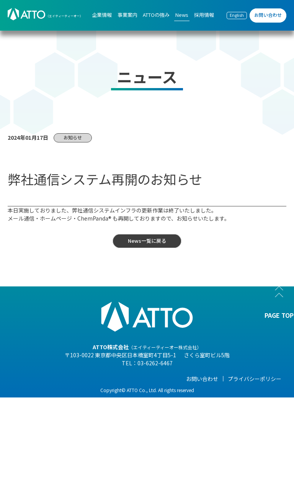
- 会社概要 (27, 401)
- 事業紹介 (27, 444)
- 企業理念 (27, 422)
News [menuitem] (181, 14)
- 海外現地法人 (33, 433)
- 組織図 (25, 411)
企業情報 (26, 379)
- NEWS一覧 (191, 390)
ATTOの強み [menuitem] (156, 14)
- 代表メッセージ (35, 390)
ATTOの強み (138, 379)
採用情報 (242, 379)
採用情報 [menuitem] (204, 14)
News (184, 379)
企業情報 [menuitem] (102, 14)
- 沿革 (22, 454)
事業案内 (80, 379)
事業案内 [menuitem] (127, 14)
